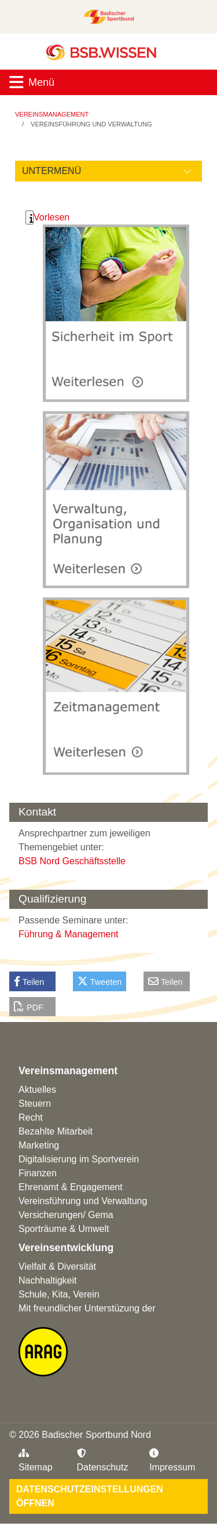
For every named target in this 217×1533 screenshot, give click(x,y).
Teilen (29, 981)
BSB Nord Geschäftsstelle (72, 861)
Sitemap (36, 1460)
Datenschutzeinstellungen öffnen (89, 1496)
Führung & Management (69, 934)
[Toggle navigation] (108, 82)
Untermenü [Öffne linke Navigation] (51, 171)
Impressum (172, 1460)
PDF (28, 1007)
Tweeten (100, 981)
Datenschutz (102, 1460)
